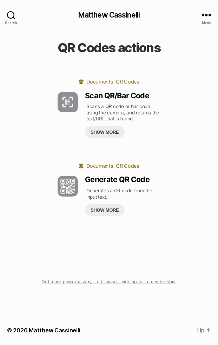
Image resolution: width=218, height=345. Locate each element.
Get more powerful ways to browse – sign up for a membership (108, 281)
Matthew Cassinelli (109, 15)
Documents (99, 82)
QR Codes (127, 82)
